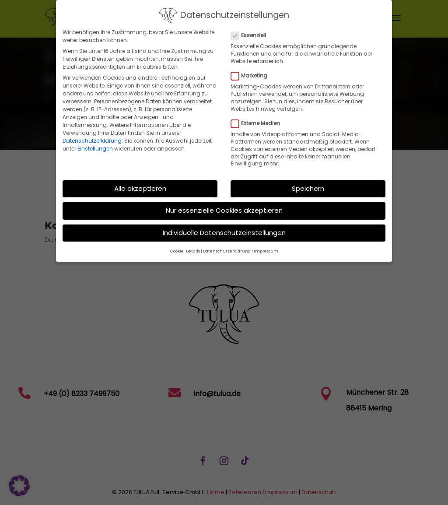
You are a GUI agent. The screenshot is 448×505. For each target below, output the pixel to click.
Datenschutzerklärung (92, 136)
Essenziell (252, 31)
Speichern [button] (308, 184)
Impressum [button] (266, 246)
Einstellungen (95, 144)
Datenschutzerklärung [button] (227, 246)
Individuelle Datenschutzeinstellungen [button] (224, 228)
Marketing (253, 71)
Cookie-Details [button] (185, 246)
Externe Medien (259, 119)
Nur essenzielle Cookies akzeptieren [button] (224, 206)
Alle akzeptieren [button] (140, 184)
